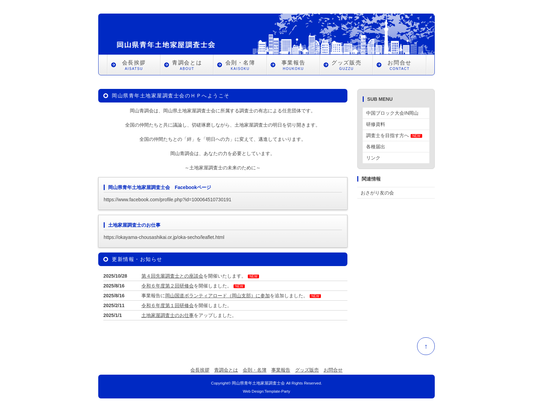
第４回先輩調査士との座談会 (172, 276)
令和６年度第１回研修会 (167, 305)
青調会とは (187, 66)
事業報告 (293, 66)
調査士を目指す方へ (394, 135)
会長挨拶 (134, 66)
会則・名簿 (240, 66)
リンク (373, 158)
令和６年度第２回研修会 (167, 285)
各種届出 (375, 146)
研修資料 (375, 124)
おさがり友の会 (377, 192)
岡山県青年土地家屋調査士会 (258, 383)
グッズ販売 (346, 66)
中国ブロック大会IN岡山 (392, 113)
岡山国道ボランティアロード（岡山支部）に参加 (217, 295)
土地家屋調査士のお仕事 (167, 315)
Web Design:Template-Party (266, 391)
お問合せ (399, 66)
